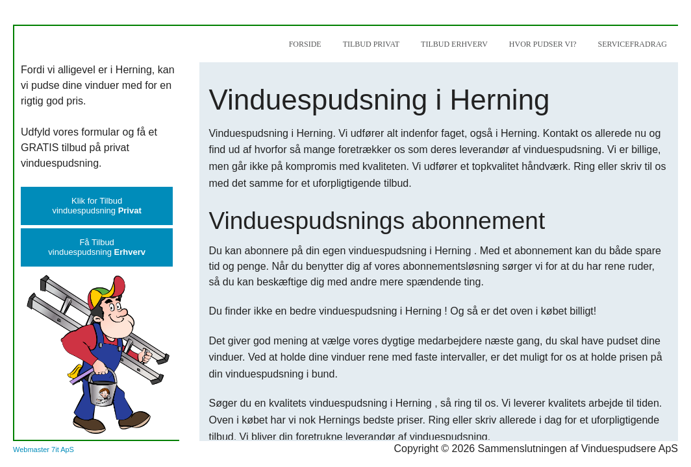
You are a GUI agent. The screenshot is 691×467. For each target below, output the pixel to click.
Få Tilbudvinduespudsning (96, 247)
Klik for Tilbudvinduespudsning (96, 205)
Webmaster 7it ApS (43, 449)
